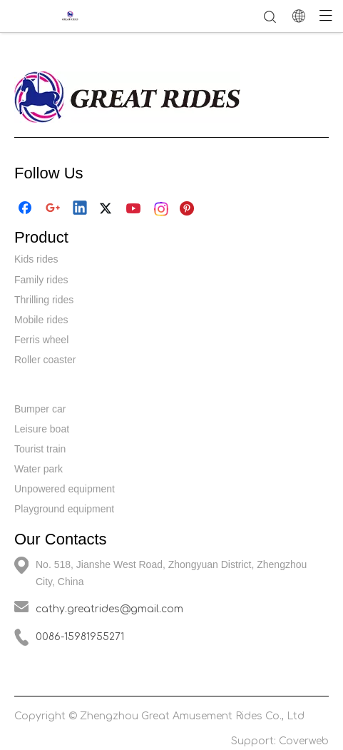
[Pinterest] (189, 209)
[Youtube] (134, 209)
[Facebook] (26, 209)
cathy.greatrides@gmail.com (109, 609)
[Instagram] (161, 209)
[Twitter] (107, 209)
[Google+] (53, 209)
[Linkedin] (80, 209)
